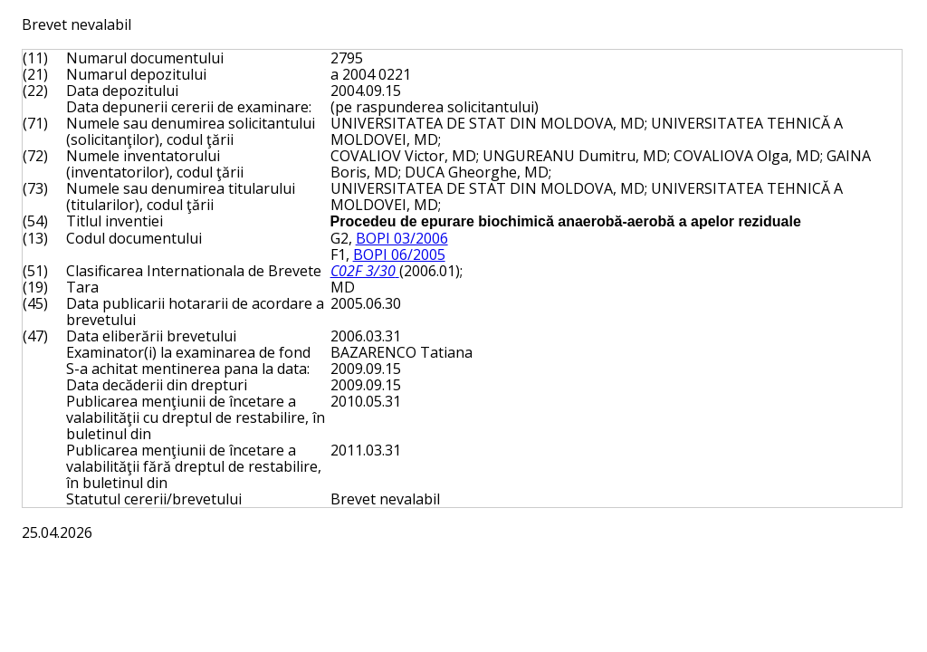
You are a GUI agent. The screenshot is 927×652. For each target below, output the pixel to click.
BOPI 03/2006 (402, 238)
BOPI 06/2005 (399, 254)
